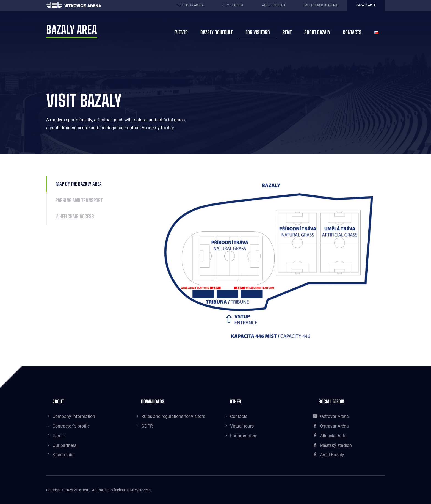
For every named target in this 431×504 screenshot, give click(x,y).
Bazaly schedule (216, 32)
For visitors (257, 32)
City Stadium (232, 5)
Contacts (352, 32)
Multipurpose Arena (321, 5)
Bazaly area (365, 5)
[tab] (100, 184)
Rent (287, 32)
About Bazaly (317, 32)
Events (181, 32)
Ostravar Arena (191, 5)
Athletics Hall (274, 5)
